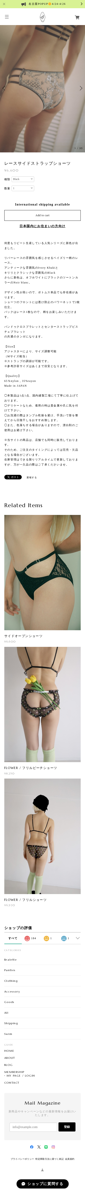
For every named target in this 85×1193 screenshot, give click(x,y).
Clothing (11, 980)
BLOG (8, 1065)
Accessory (12, 991)
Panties (10, 970)
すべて (13, 938)
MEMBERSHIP (14, 1072)
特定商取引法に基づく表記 (49, 1159)
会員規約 (70, 1159)
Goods (9, 1002)
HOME (9, 1050)
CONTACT (11, 1082)
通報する (32, 477)
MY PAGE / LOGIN (21, 1075)
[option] (42, 88)
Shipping (11, 1023)
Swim (8, 1034)
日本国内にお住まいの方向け (42, 226)
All (6, 1012)
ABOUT (9, 1057)
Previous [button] (4, 88)
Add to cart (43, 215)
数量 (7, 188)
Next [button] (80, 88)
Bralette (10, 959)
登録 (67, 1127)
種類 (7, 179)
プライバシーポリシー (22, 1159)
